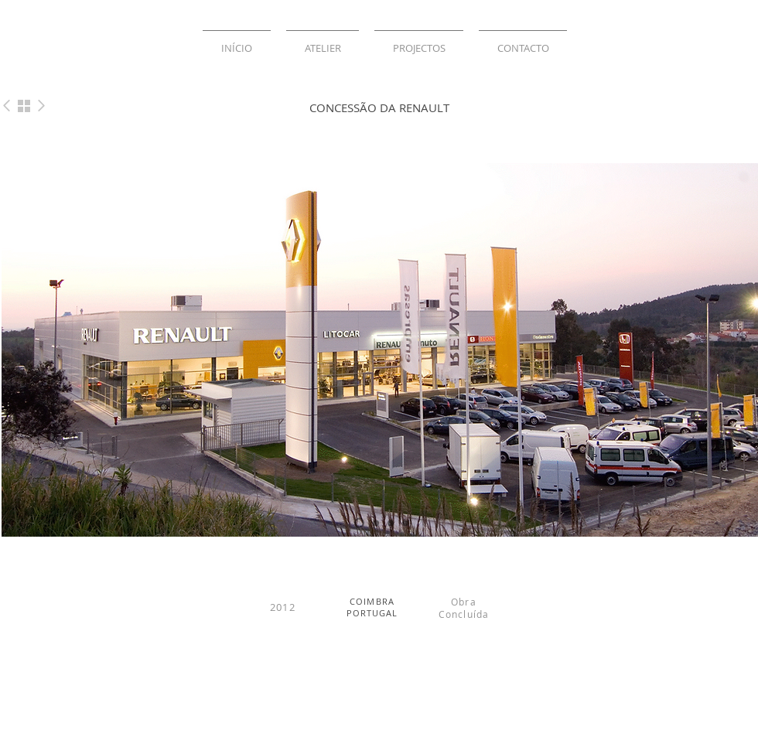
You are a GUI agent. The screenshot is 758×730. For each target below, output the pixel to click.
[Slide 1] (359, 523)
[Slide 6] (405, 523)
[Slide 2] (376, 523)
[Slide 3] (391, 523)
